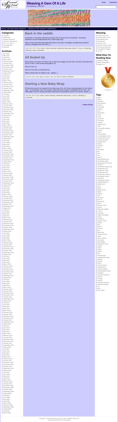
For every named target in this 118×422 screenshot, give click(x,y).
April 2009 (6, 401)
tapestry (100, 259)
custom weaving (50, 48)
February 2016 (7, 243)
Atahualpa (67, 420)
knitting (99, 194)
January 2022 (7, 106)
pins (98, 230)
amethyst (100, 101)
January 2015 (7, 268)
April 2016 (6, 239)
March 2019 (7, 171)
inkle (98, 186)
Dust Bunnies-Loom (103, 37)
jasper (99, 188)
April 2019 (6, 169)
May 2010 (6, 376)
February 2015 (7, 266)
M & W (99, 199)
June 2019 (6, 165)
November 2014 (8, 272)
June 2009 (6, 397)
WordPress (58, 420)
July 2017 (6, 210)
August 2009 (7, 393)
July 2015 (6, 256)
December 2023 (8, 65)
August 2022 (7, 92)
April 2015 (6, 262)
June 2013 (6, 304)
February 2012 (7, 335)
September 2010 (8, 368)
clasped (99, 122)
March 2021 (7, 125)
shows (99, 251)
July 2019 (6, 164)
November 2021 (8, 109)
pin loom (100, 228)
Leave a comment (38, 50)
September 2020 (8, 137)
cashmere (100, 118)
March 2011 (7, 357)
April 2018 (6, 193)
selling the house (102, 244)
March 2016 (7, 241)
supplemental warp (103, 257)
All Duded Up (35, 57)
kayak (99, 192)
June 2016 (6, 235)
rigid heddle (101, 242)
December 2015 (8, 247)
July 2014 (6, 279)
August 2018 (7, 185)
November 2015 (8, 248)
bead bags (100, 107)
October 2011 (7, 343)
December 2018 (8, 177)
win (98, 286)
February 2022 (7, 104)
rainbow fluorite (102, 234)
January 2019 (7, 175)
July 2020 (6, 140)
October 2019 (7, 158)
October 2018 (7, 181)
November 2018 (8, 179)
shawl (99, 248)
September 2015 (8, 252)
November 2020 (8, 133)
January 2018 (7, 198)
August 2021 (7, 115)
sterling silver (101, 255)
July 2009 (6, 395)
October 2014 (7, 274)
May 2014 (6, 283)
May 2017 (6, 214)
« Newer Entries (87, 105)
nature (74, 48)
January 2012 (7, 337)
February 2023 (7, 82)
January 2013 (7, 314)
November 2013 (8, 295)
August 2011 (7, 347)
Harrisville (100, 178)
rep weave (100, 240)
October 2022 (7, 88)
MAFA (99, 203)
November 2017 (8, 202)
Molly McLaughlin (103, 209)
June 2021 (6, 119)
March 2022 (7, 102)
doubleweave (101, 142)
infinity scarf (101, 184)
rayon (99, 236)
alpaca (99, 99)
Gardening (6, 37)
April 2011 (6, 355)
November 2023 (8, 67)
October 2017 (7, 204)
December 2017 (8, 200)
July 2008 (6, 411)
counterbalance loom (104, 136)
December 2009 (8, 386)
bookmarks (100, 113)
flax (98, 151)
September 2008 (8, 407)
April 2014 (6, 285)
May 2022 (6, 98)
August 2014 (7, 277)
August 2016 (7, 231)
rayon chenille (101, 238)
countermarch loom (103, 138)
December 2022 (8, 86)
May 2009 (6, 399)
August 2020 (7, 138)
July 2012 (6, 326)
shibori (99, 250)
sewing (99, 246)
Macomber (100, 201)
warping (99, 278)
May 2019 (6, 167)
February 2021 (7, 127)
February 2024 (7, 61)
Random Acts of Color (104, 45)
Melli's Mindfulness (103, 62)
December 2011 (8, 339)
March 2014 (7, 287)
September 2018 (8, 183)
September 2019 (8, 160)
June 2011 (6, 351)
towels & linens (102, 265)
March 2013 (7, 310)
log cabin (100, 197)
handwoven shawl (103, 176)
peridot (99, 222)
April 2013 (6, 308)
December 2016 (8, 223)
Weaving (6, 47)
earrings (100, 145)
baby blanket (101, 103)
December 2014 (8, 270)
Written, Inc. (101, 64)
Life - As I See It (56, 77)
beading (100, 109)
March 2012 (7, 333)
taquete (99, 261)
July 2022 (6, 94)
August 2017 (7, 208)
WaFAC (99, 277)
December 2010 (8, 362)
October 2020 (7, 135)
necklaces (100, 219)
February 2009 (7, 405)
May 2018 (6, 191)
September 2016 (8, 229)
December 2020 (8, 131)
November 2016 (8, 225)
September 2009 (8, 391)
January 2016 (7, 245)
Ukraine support (102, 269)
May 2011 (6, 353)
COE (99, 126)
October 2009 (7, 389)
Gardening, (87, 48)
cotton (43, 48)
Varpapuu (100, 273)
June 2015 (6, 258)
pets (41, 77)
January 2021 (7, 129)
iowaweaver (101, 41)
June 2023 (6, 77)
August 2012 (7, 324)
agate (99, 97)
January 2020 (7, 152)
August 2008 (7, 409)
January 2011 (7, 360)
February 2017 (7, 220)
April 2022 (6, 100)
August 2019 (7, 162)
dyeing (99, 144)
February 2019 (7, 173)
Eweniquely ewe (102, 39)
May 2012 (6, 330)
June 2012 (6, 328)
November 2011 (8, 341)
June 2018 (6, 189)
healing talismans (103, 182)
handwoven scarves (103, 174)
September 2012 (8, 322)
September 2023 (8, 71)
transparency (101, 267)
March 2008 (7, 413)
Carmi (99, 117)
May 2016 (6, 237)
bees (99, 111)
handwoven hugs (102, 170)
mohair (99, 207)
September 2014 (8, 276)
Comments (113, 2)
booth (99, 115)
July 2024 (6, 54)
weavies (100, 280)
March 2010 (7, 380)
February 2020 (7, 150)
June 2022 (6, 96)
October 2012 (7, 320)
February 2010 (7, 382)
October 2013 (7, 297)
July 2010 (6, 372)
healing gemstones (103, 180)
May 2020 (6, 144)
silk (98, 253)
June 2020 (6, 142)
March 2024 (7, 59)
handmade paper (102, 161)
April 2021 (6, 123)
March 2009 (7, 403)
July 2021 (6, 117)
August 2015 (7, 254)
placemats (100, 232)
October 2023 (7, 69)
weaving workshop (103, 282)
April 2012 (6, 332)
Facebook (100, 149)
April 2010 (6, 378)
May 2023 (6, 79)
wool (98, 288)
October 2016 (7, 227)
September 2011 (8, 345)
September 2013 (8, 299)
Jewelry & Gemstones (10, 41)
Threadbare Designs (104, 49)
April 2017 (6, 216)
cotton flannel (101, 134)
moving (99, 211)
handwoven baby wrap (64, 48)
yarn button (101, 290)
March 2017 (7, 218)
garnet (99, 157)
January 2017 (7, 221)
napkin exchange (102, 215)
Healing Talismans (9, 39)
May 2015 (6, 260)
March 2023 (7, 81)
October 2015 (7, 250)
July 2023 (6, 75)
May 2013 (6, 306)
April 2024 (6, 57)
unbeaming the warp (104, 271)
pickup (99, 226)
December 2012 (8, 316)
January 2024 (7, 63)
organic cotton (101, 221)
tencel (99, 263)
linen (98, 195)
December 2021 (8, 108)
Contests (6, 35)
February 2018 (7, 196)
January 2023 (7, 84)
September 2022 (8, 90)
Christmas (100, 120)
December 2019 (8, 154)
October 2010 (7, 366)
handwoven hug (102, 168)
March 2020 (7, 148)
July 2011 (6, 349)
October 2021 (7, 111)
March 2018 (7, 194)
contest (99, 130)
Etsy (98, 147)
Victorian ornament (103, 275)
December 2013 (8, 293)
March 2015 (7, 264)
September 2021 (8, 113)
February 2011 (7, 359)
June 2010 (6, 374)
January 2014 (7, 291)
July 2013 (6, 303)
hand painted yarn (103, 159)
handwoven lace (102, 172)
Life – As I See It (8, 43)
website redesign (102, 284)
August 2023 (7, 73)
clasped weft (101, 124)
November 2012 (8, 318)
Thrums (99, 51)
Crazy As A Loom (102, 35)
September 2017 (8, 206)
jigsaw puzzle (101, 190)
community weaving (103, 128)
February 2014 (7, 289)
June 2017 (6, 212)
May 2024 (6, 55)
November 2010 (8, 364)
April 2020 (6, 146)
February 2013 (7, 312)
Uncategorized (7, 45)
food (98, 153)
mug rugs (100, 213)
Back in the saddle (39, 33)
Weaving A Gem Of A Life (46, 3)
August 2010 (7, 370)
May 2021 (6, 121)
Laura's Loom (101, 43)
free (98, 155)
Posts (104, 2)
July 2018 (6, 187)
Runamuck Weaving (103, 47)
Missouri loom (101, 205)
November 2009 (8, 387)
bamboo (100, 105)
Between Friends (102, 60)
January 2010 (7, 384)
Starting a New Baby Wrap (44, 84)
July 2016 (6, 233)
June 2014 (6, 281)
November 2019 (8, 156)
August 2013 (7, 301)
